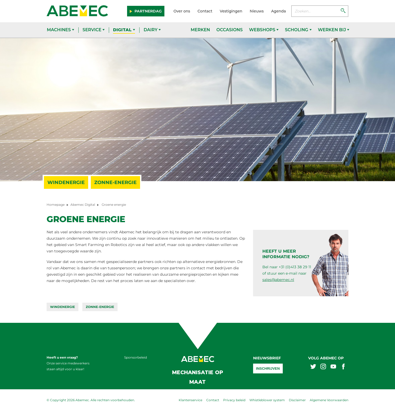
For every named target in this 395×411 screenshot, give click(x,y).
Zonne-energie (115, 182)
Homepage (56, 205)
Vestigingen (231, 11)
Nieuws (257, 11)
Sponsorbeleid (135, 357)
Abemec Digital (82, 205)
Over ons (181, 11)
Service (94, 29)
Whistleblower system (267, 400)
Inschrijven (268, 368)
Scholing (298, 29)
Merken (200, 29)
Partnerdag (147, 11)
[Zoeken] (343, 11)
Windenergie (66, 182)
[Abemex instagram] (323, 367)
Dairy (152, 29)
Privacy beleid (234, 400)
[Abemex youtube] (333, 367)
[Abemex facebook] (343, 367)
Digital (124, 29)
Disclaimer (297, 400)
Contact (205, 11)
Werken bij (333, 29)
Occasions (229, 29)
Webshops (264, 29)
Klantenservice (190, 400)
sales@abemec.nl (278, 279)
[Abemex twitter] (313, 367)
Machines (60, 29)
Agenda (278, 11)
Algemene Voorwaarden (329, 400)
